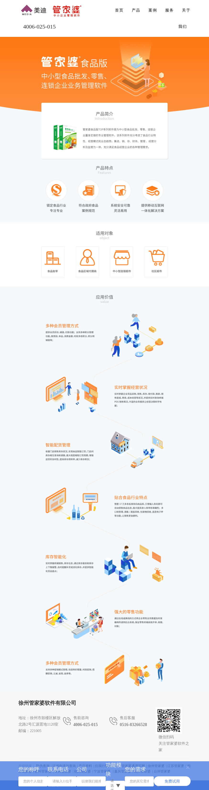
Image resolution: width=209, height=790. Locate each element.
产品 (136, 10)
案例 (152, 10)
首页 (119, 10)
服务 (169, 10)
